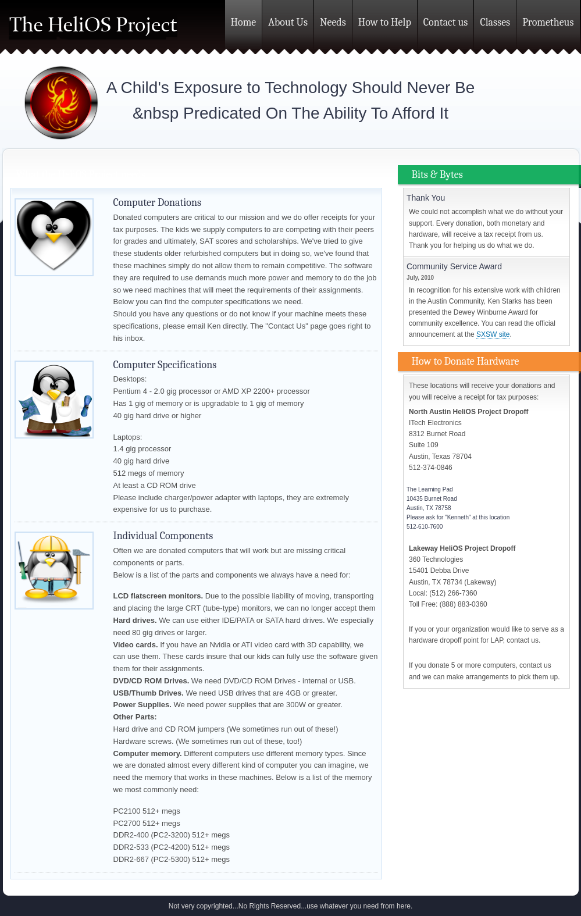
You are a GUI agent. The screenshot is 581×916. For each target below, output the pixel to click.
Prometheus (547, 22)
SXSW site (492, 334)
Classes (495, 22)
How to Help (384, 22)
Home (243, 22)
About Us (288, 22)
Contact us (445, 22)
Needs (333, 22)
